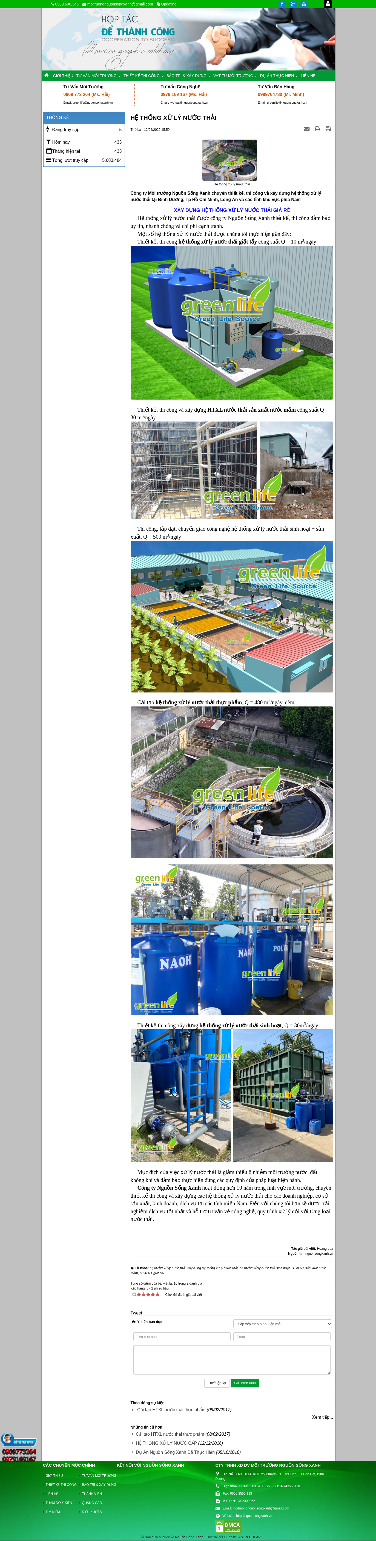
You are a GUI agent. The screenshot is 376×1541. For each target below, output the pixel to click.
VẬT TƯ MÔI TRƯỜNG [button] (235, 77)
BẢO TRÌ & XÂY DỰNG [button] (188, 77)
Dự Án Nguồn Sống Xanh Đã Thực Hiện (175, 1452)
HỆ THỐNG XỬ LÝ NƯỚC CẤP (166, 1443)
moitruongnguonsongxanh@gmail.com (120, 4)
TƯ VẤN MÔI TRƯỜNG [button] (98, 77)
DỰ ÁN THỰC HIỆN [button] (279, 77)
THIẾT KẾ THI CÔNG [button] (143, 77)
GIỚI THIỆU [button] (63, 75)
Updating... (170, 4)
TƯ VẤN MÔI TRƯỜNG (96, 1476)
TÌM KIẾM (53, 1512)
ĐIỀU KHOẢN (92, 1512)
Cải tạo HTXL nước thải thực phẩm (171, 1409)
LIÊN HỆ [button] (308, 75)
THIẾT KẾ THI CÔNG (60, 1485)
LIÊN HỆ (52, 1494)
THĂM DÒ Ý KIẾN (59, 1503)
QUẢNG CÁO (92, 1503)
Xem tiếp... (322, 1417)
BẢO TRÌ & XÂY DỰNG (96, 1485)
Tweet (136, 1313)
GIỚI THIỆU (54, 1476)
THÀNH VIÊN (92, 1494)
